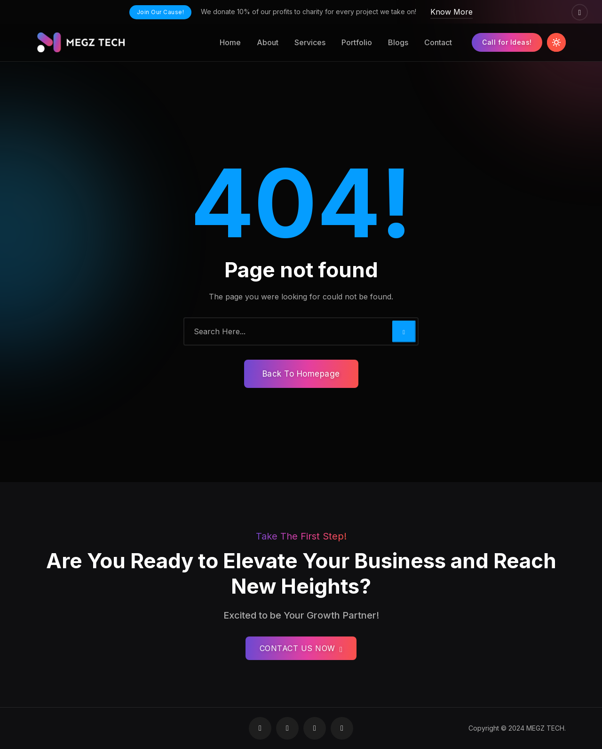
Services (309, 42)
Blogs (398, 42)
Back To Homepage (301, 374)
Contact (438, 42)
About (267, 42)
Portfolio (356, 42)
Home (230, 42)
